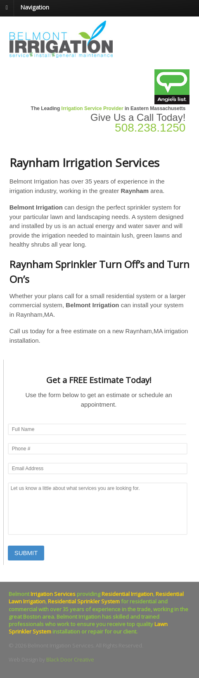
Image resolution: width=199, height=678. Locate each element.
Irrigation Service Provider (92, 108)
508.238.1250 (150, 127)
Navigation (34, 7)
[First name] (97, 429)
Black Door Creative (70, 659)
